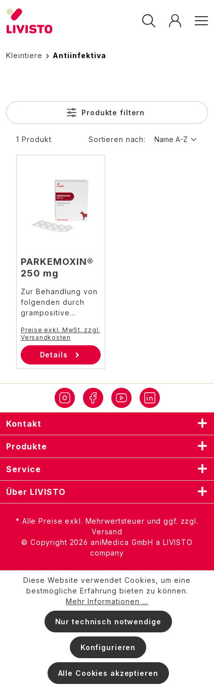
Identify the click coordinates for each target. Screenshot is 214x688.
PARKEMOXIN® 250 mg (57, 267)
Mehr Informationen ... (107, 601)
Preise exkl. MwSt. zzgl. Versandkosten (60, 333)
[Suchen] (149, 21)
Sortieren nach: (117, 139)
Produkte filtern (106, 112)
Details (60, 354)
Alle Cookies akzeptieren (108, 673)
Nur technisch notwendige (108, 621)
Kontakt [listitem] (107, 424)
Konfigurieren (108, 647)
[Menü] (198, 21)
